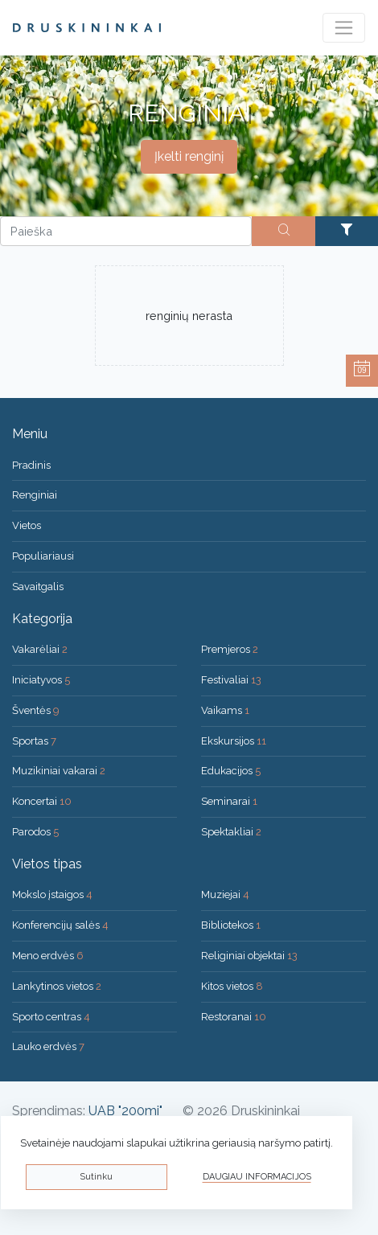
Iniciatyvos (41, 680)
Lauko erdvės (48, 1046)
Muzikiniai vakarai (58, 771)
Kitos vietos (232, 986)
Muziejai (225, 894)
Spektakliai (231, 832)
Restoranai (233, 1017)
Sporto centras (51, 1017)
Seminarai (229, 801)
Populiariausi (43, 556)
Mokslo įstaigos (52, 894)
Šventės (36, 710)
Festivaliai (231, 680)
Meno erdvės (48, 956)
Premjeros (229, 649)
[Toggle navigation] (344, 28)
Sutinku (96, 1176)
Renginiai (34, 495)
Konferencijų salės (60, 925)
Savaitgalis (38, 587)
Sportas (34, 741)
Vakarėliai (40, 649)
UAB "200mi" (125, 1110)
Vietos (26, 525)
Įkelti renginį (189, 156)
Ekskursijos (233, 741)
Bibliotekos (231, 925)
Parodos (35, 832)
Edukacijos (231, 771)
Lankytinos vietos (56, 986)
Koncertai (42, 801)
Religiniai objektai (249, 956)
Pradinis (31, 465)
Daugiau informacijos (257, 1176)
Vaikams (225, 710)
